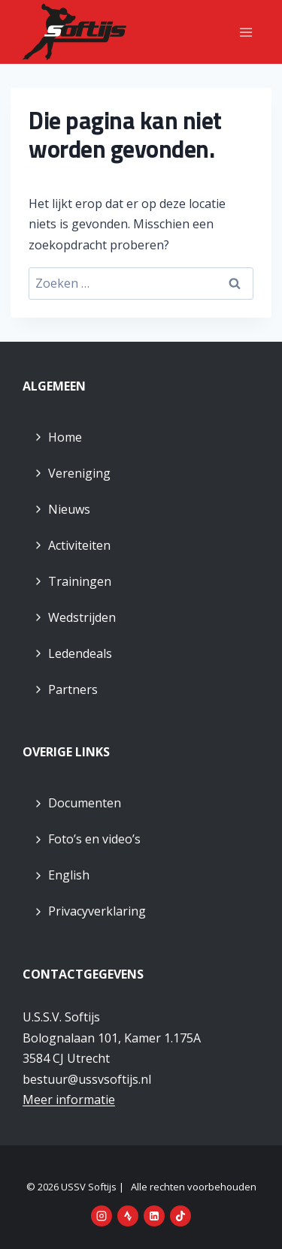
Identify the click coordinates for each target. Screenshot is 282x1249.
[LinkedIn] (154, 1215)
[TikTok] (180, 1215)
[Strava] (127, 1215)
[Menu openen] (245, 32)
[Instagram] (101, 1215)
